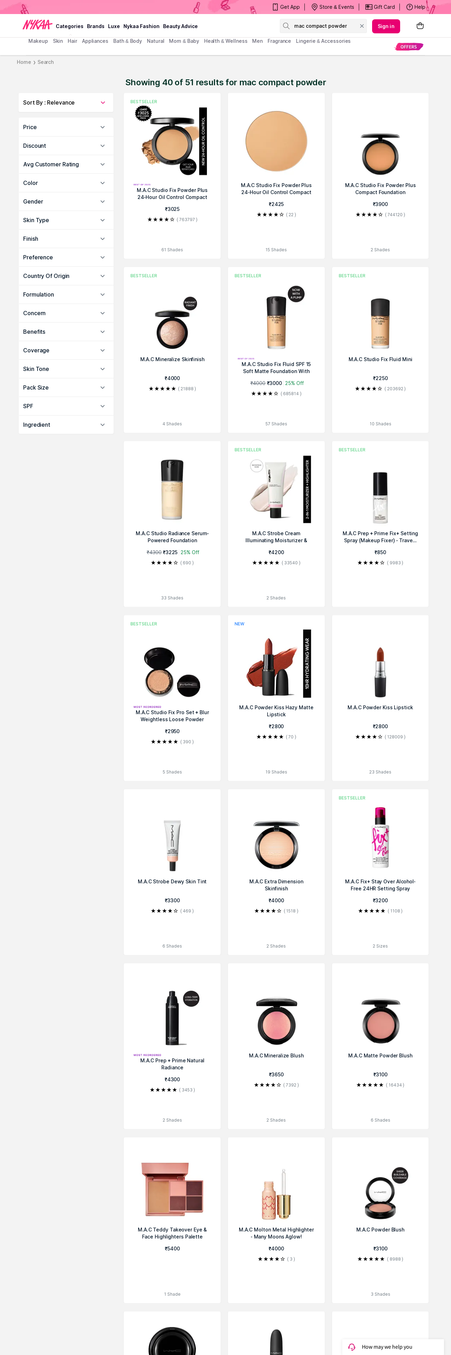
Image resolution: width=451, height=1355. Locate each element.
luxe (114, 26)
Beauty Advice (180, 26)
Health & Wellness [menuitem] (226, 41)
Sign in (386, 26)
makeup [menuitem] (38, 41)
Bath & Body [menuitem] (127, 41)
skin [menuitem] (58, 41)
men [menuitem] (257, 41)
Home (24, 62)
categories (69, 26)
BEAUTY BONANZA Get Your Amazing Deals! (85, 7)
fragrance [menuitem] (279, 41)
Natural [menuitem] (155, 41)
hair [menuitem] (72, 41)
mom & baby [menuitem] (184, 41)
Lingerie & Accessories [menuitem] (323, 41)
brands (96, 26)
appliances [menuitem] (95, 41)
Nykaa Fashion (141, 26)
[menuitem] (409, 46)
